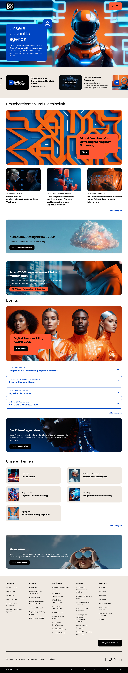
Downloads (20, 659)
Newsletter (32, 659)
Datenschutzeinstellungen (94, 670)
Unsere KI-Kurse (58, 633)
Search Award (34, 598)
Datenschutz (76, 670)
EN (121, 670)
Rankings (9, 659)
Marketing (10, 595)
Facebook (105, 659)
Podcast (52, 659)
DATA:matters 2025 (36, 618)
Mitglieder (102, 591)
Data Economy (11, 587)
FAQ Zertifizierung (59, 629)
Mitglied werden (105, 603)
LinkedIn (120, 659)
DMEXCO (33, 587)
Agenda (19, 48)
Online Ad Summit (36, 608)
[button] (11, 82)
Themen (10, 583)
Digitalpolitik (11, 591)
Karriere (102, 620)
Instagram (110, 659)
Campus (79, 583)
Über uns (103, 583)
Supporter (102, 595)
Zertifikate (57, 583)
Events (32, 583)
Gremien (102, 587)
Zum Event (21, 349)
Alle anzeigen (115, 211)
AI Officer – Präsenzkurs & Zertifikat (81, 590)
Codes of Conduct (59, 612)
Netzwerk (102, 599)
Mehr (84, 152)
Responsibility (11, 599)
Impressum (111, 670)
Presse (42, 659)
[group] (31, 82)
